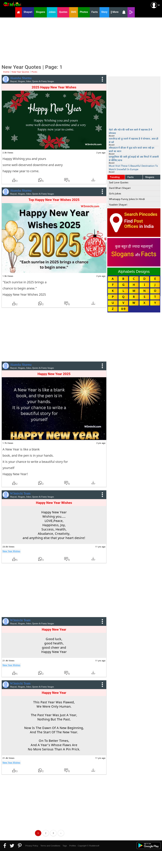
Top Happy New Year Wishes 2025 (53, 200)
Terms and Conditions (50, 846)
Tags (65, 846)
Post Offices (133, 223)
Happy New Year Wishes (54, 503)
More (114, 12)
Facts (131, 177)
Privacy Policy (31, 846)
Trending (115, 177)
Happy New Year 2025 (53, 374)
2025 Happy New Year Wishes (54, 87)
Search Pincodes (140, 214)
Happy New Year (54, 629)
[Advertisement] (81, 40)
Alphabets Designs (134, 271)
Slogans (149, 177)
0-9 (123, 309)
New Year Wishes (11, 551)
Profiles (72, 846)
